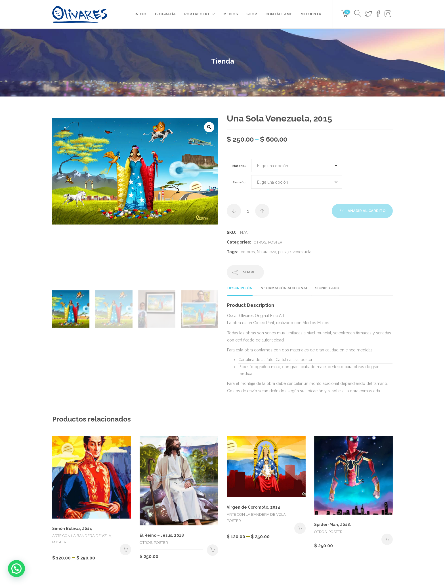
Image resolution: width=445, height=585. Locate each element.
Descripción (240, 288)
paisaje (284, 251)
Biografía (165, 14)
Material (238, 165)
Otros (260, 242)
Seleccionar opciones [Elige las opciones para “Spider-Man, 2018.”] (387, 539)
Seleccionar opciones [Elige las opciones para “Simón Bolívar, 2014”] (125, 549)
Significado (327, 288)
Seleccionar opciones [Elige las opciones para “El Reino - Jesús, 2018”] (212, 550)
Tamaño (238, 182)
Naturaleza (266, 251)
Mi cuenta (311, 14)
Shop (251, 14)
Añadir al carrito (367, 211)
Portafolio (196, 14)
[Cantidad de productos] (248, 211)
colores (248, 251)
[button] (16, 568)
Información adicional (283, 288)
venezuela (302, 251)
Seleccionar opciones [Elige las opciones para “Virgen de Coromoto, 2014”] (300, 528)
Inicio (140, 14)
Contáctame (278, 14)
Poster (275, 242)
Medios (230, 14)
